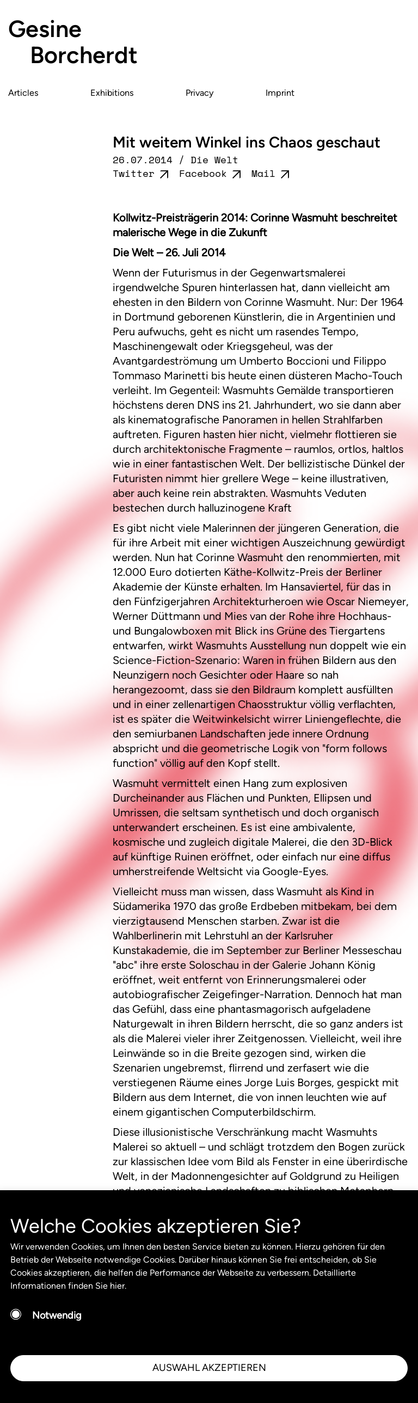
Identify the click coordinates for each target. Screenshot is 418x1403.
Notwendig (57, 1315)
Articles (23, 93)
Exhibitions (112, 93)
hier (117, 1286)
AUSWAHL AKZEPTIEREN (209, 1368)
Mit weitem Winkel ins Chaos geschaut (246, 142)
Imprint (280, 93)
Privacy (200, 93)
